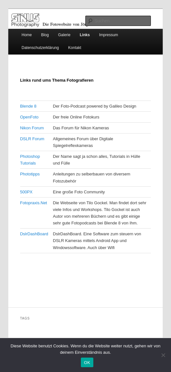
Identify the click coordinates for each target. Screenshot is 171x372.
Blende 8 (28, 106)
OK (87, 362)
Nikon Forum (32, 127)
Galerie (64, 35)
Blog (45, 35)
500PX (26, 192)
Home (27, 35)
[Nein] (163, 355)
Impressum (108, 35)
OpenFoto (29, 117)
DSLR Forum (32, 138)
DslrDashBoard (34, 233)
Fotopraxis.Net (33, 202)
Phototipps (30, 174)
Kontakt (74, 47)
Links (85, 35)
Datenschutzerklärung (40, 47)
